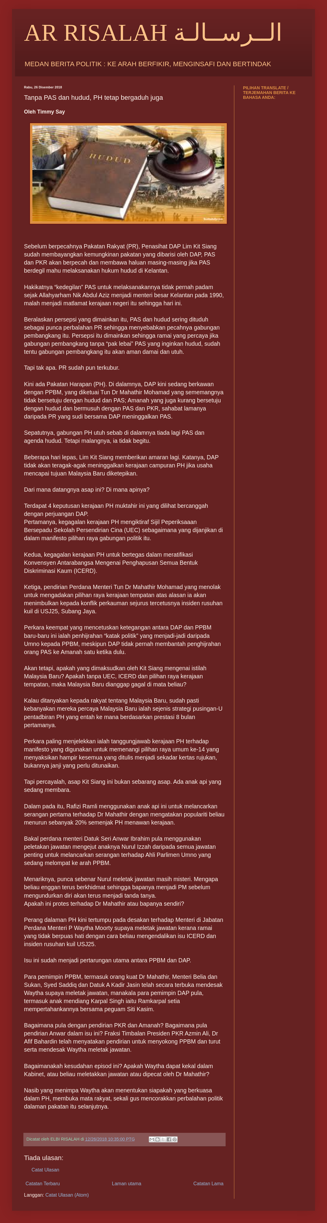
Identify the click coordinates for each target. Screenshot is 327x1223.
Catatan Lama (208, 1183)
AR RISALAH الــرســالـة (153, 32)
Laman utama (126, 1183)
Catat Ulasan (45, 1169)
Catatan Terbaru (43, 1183)
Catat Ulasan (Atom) (67, 1195)
